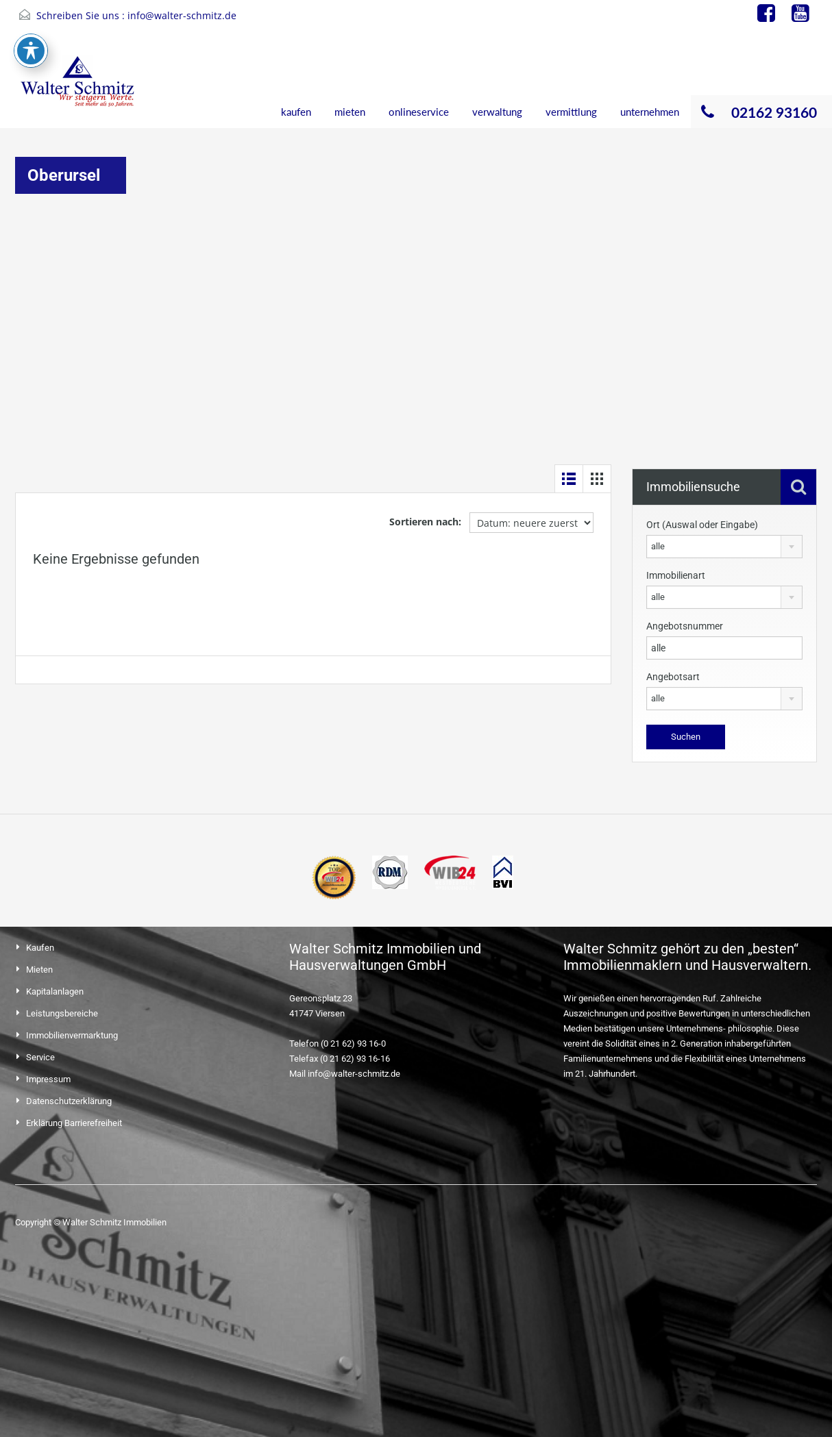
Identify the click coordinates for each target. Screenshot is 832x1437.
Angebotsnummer (684, 626)
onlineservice (419, 111)
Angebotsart (673, 676)
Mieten (39, 969)
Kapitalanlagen (55, 991)
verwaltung (497, 111)
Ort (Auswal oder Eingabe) (702, 524)
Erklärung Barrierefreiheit (74, 1123)
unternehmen (649, 111)
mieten (349, 111)
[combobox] (724, 546)
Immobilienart (675, 575)
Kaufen (40, 947)
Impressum (48, 1079)
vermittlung (571, 111)
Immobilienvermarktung (72, 1035)
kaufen (296, 111)
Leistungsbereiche (62, 1013)
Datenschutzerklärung (69, 1101)
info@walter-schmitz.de (181, 15)
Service (40, 1057)
